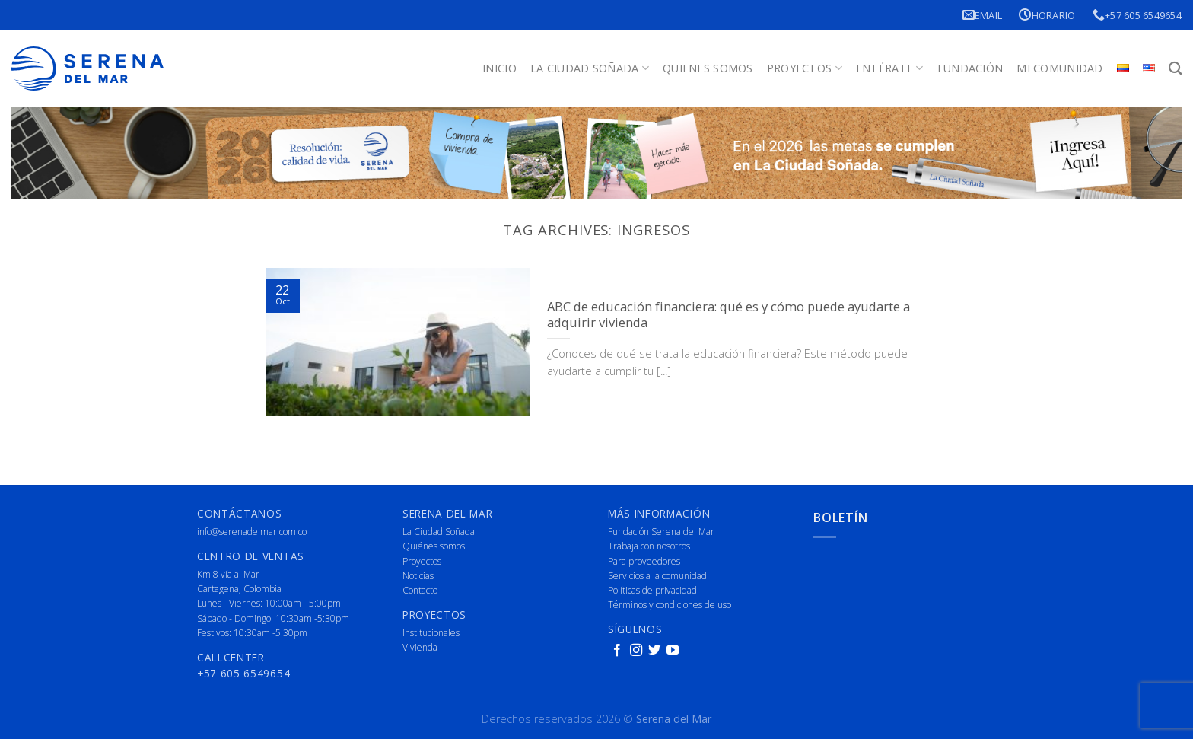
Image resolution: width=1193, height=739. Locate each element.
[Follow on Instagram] (636, 651)
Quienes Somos (708, 68)
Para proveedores (644, 561)
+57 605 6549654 (1137, 15)
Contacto (419, 590)
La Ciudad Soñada (589, 68)
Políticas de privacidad (652, 590)
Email (982, 15)
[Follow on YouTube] (672, 651)
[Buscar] (1175, 68)
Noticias (418, 575)
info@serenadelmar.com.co (252, 531)
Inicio (499, 68)
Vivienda (419, 647)
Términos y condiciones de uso (669, 604)
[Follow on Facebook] (617, 651)
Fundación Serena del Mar (661, 531)
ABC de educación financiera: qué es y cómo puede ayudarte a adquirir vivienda (728, 314)
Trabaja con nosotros (649, 546)
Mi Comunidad (1059, 68)
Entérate (890, 68)
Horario (1047, 15)
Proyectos (804, 68)
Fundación (970, 68)
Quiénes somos (433, 546)
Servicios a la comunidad (657, 575)
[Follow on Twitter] (654, 651)
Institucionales (431, 632)
